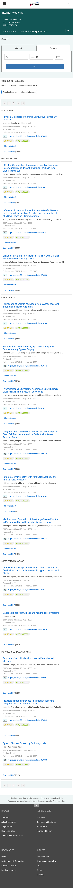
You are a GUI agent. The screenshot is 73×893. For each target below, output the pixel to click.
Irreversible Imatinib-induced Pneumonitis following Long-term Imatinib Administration (28, 702)
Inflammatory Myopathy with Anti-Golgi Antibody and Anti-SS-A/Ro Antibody (30, 478)
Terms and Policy (44, 831)
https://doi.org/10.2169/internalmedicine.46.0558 (27, 760)
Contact (40, 870)
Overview (41, 817)
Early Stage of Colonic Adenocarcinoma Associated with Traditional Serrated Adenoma (31, 305)
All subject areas (8, 822)
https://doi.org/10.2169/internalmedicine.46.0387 (27, 232)
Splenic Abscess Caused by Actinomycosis (24, 743)
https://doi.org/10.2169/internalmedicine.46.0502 (27, 677)
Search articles (8, 831)
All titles (5, 817)
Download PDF (9, 151)
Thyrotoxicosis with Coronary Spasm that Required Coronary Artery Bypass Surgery (28, 348)
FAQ (38, 865)
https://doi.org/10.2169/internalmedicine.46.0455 (27, 136)
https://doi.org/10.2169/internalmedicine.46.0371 (27, 408)
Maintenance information (12, 861)
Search (18, 47)
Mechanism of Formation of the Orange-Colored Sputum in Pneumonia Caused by (31, 521)
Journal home (9, 31)
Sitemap (40, 874)
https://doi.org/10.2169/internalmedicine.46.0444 (27, 538)
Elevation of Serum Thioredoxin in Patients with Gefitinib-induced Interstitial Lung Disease (31, 257)
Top (36, 805)
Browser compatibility (46, 861)
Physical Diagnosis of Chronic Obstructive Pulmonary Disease (30, 118)
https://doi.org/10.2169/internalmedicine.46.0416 (27, 629)
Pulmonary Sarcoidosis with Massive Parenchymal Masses (28, 660)
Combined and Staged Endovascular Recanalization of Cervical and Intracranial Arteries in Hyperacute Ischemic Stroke (31, 570)
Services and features (46, 822)
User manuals (43, 856)
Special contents (8, 865)
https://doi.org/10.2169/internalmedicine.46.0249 (27, 453)
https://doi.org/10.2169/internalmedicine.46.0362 (27, 496)
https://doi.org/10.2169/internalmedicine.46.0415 (27, 187)
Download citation (10, 92)
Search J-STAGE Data (12, 835)
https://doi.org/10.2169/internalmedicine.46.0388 (27, 323)
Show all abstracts (28, 92)
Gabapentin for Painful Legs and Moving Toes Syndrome (31, 612)
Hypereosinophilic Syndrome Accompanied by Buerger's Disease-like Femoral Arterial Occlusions (30, 390)
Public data (42, 826)
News (3, 856)
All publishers (7, 826)
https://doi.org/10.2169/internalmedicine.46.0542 (27, 720)
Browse (53, 48)
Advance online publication (34, 31)
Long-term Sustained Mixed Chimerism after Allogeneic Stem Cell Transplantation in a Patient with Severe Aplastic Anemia (30, 434)
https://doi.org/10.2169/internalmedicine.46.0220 (27, 275)
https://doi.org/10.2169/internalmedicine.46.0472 (27, 366)
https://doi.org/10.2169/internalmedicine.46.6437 (27, 589)
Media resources (8, 870)
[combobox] (16, 57)
